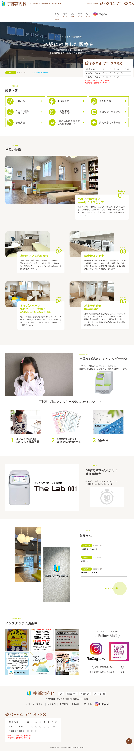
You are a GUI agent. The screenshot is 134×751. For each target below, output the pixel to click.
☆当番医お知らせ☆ (40, 70)
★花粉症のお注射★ (89, 570)
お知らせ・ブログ (33, 12)
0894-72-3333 (119, 3)
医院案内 (60, 12)
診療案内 (49, 12)
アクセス (84, 12)
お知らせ (10, 70)
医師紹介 (72, 12)
